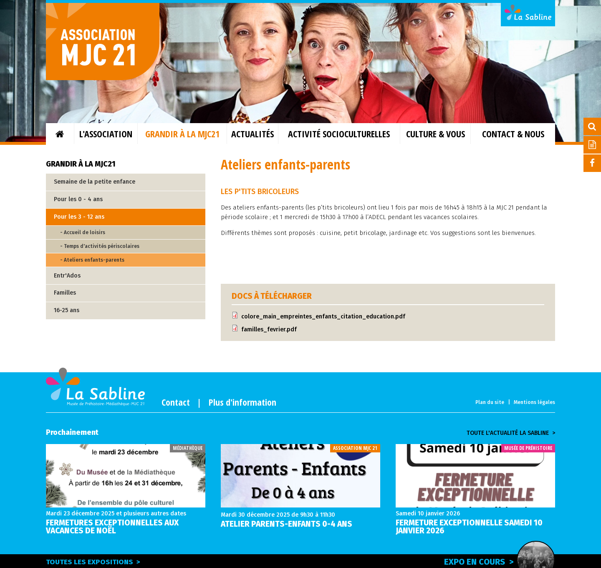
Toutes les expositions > (93, 562)
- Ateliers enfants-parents (92, 260)
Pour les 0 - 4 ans (78, 199)
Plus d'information (242, 401)
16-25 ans (66, 310)
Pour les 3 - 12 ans (79, 216)
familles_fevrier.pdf (269, 329)
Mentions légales (534, 402)
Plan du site (489, 402)
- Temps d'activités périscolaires (99, 246)
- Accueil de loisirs (82, 232)
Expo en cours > (499, 560)
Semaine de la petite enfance (94, 181)
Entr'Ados (67, 275)
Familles (65, 292)
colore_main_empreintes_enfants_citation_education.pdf (323, 316)
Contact (176, 401)
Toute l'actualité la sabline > (511, 433)
